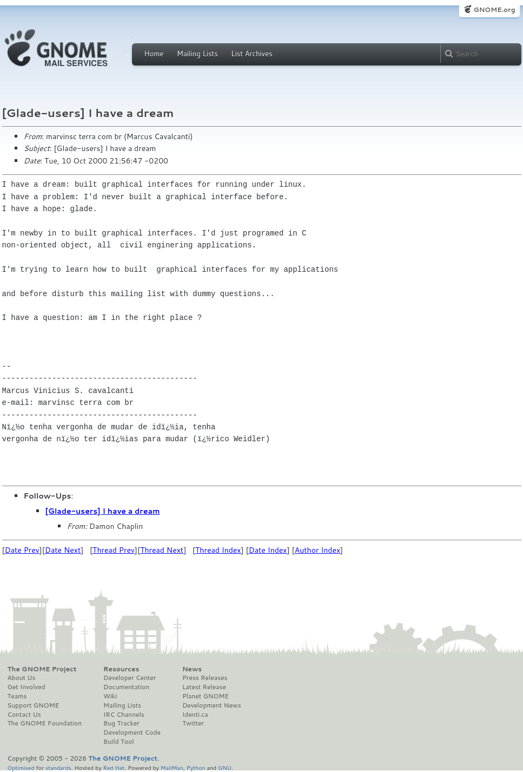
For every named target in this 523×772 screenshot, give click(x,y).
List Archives (251, 53)
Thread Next (161, 550)
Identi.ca (195, 714)
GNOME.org (494, 9)
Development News (211, 705)
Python (196, 767)
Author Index (317, 550)
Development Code (132, 732)
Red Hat (113, 767)
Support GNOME (33, 705)
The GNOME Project (42, 669)
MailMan (172, 767)
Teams (17, 696)
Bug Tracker (121, 723)
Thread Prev (113, 550)
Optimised (21, 767)
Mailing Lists (197, 53)
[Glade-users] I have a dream (102, 511)
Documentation (126, 687)
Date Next (63, 550)
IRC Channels (123, 714)
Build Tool (118, 741)
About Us (22, 677)
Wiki (110, 696)
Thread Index (218, 550)
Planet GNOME (205, 696)
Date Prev (22, 550)
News (192, 669)
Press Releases (204, 677)
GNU (224, 767)
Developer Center (129, 677)
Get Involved (26, 687)
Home (154, 53)
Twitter (193, 723)
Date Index (268, 550)
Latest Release (204, 687)
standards (58, 767)
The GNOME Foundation (45, 723)
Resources (121, 669)
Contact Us (24, 714)
